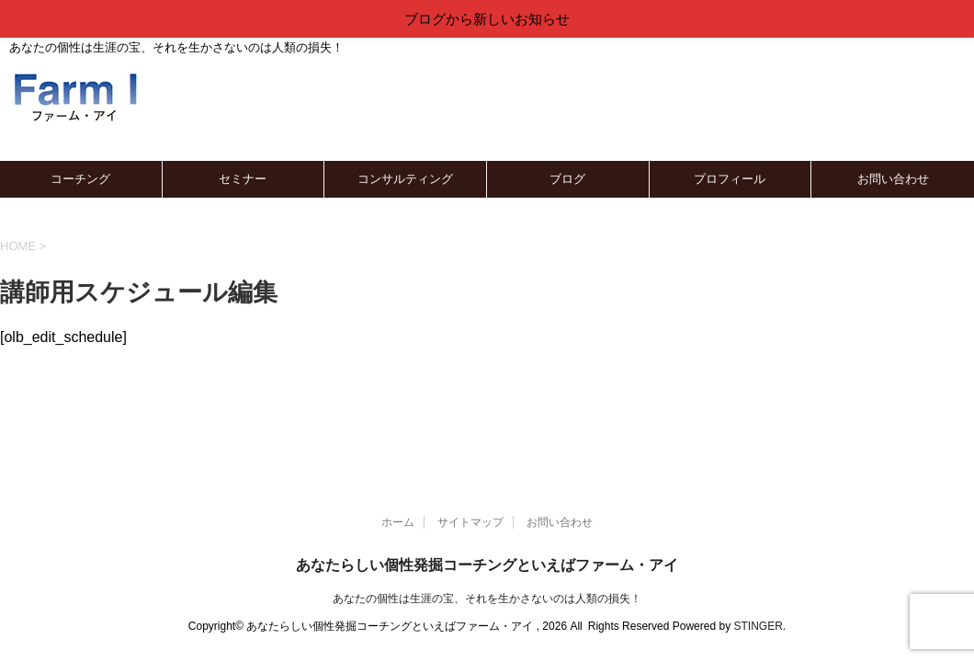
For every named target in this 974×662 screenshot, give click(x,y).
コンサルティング (405, 179)
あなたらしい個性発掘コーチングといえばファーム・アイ (487, 565)
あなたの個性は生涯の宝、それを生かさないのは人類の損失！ (487, 598)
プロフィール (729, 179)
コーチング (80, 179)
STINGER (757, 626)
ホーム (397, 522)
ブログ (567, 179)
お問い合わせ (893, 179)
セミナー (242, 179)
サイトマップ (470, 522)
